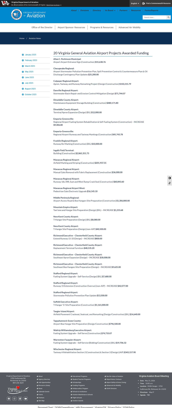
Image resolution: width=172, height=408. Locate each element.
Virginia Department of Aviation (24, 2)
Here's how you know (53, 5)
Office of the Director (42, 27)
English (135, 3)
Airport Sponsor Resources (71, 27)
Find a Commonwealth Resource (156, 3)
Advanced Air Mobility (129, 27)
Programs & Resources (101, 27)
